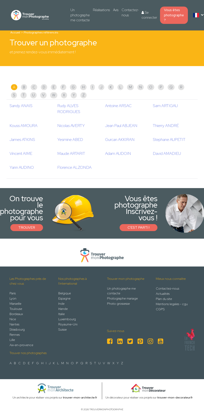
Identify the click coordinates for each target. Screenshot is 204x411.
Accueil (15, 32)
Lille (12, 340)
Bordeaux (16, 314)
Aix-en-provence (21, 345)
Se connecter (149, 15)
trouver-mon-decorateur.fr (175, 397)
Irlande (63, 309)
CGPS (160, 309)
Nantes (14, 324)
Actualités (163, 294)
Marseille (15, 304)
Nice (13, 319)
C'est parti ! (138, 227)
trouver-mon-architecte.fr (80, 397)
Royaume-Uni (67, 324)
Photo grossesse (118, 304)
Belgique (64, 293)
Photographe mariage (122, 298)
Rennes (15, 335)
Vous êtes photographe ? (174, 15)
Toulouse (16, 309)
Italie (61, 314)
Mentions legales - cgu (172, 304)
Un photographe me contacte (80, 15)
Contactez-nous (130, 12)
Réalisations (101, 10)
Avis (115, 10)
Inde (61, 304)
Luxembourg (67, 319)
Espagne (64, 298)
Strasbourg (17, 329)
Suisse (62, 329)
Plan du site (164, 299)
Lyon (13, 298)
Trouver (26, 227)
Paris (13, 293)
